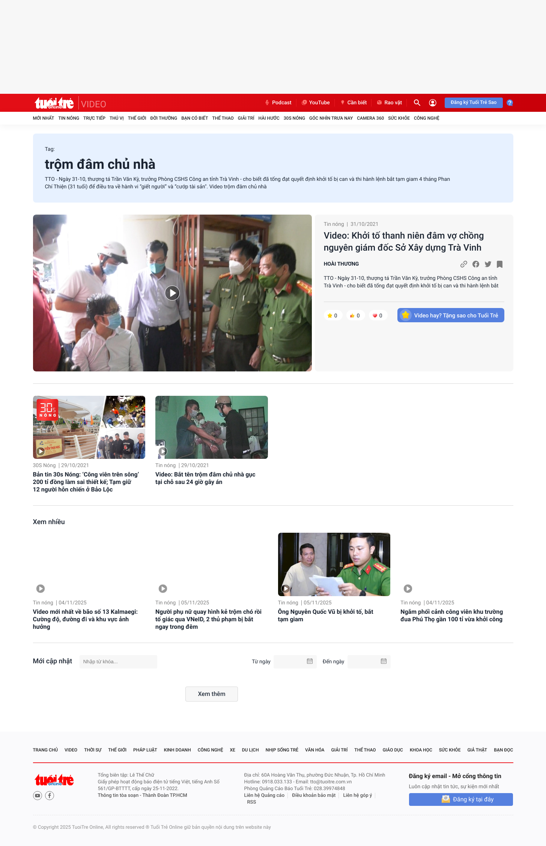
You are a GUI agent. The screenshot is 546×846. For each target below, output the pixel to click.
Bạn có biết (194, 118)
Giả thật (477, 750)
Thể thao (222, 118)
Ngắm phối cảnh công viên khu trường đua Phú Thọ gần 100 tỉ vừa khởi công (451, 615)
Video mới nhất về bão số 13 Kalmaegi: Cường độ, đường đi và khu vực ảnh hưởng (85, 619)
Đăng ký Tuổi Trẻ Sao (473, 102)
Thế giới (137, 118)
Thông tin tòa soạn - (120, 795)
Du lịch (250, 750)
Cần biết (353, 103)
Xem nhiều (49, 522)
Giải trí (246, 118)
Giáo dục (393, 750)
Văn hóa (315, 750)
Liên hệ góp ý (357, 795)
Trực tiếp (94, 118)
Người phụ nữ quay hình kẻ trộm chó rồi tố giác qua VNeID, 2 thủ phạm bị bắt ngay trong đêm (208, 619)
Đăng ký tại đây (473, 799)
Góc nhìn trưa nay (331, 118)
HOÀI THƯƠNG (341, 264)
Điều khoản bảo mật (313, 795)
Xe (232, 750)
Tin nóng (68, 118)
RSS (251, 802)
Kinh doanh (177, 750)
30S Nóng (294, 118)
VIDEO (94, 104)
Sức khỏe (399, 118)
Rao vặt (389, 103)
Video (71, 750)
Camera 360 (370, 118)
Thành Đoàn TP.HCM (165, 795)
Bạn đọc (503, 750)
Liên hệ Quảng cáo (264, 795)
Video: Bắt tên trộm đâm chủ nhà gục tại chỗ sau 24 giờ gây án (205, 478)
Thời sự (92, 750)
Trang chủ (45, 750)
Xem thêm (211, 693)
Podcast (278, 103)
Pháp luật (145, 750)
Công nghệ (426, 118)
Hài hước (269, 118)
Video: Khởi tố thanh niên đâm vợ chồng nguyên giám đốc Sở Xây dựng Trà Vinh (404, 241)
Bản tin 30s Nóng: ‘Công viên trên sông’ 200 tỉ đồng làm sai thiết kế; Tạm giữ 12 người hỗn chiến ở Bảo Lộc (86, 482)
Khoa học (421, 750)
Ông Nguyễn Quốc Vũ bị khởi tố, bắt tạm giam (325, 615)
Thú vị (117, 118)
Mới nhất (43, 118)
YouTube (315, 103)
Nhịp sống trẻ (282, 750)
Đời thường (163, 118)
